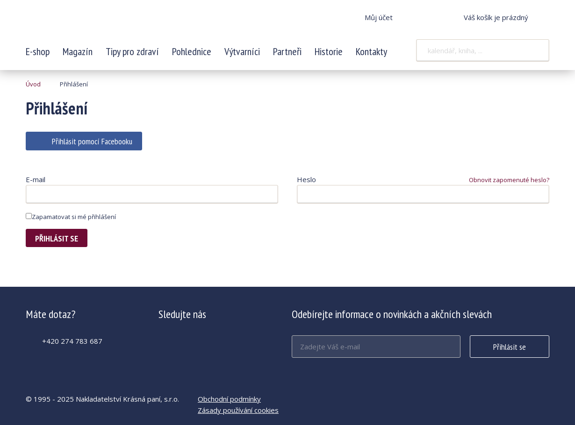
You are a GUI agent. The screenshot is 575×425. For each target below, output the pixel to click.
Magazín (78, 51)
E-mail (35, 179)
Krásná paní (88, 23)
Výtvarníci (242, 51)
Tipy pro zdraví (132, 51)
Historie (329, 51)
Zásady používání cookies (238, 410)
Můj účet (379, 17)
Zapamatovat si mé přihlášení (71, 216)
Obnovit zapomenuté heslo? (509, 180)
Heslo (306, 179)
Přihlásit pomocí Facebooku (92, 141)
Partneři (287, 51)
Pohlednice (191, 51)
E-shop (38, 51)
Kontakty (371, 51)
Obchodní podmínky (229, 399)
